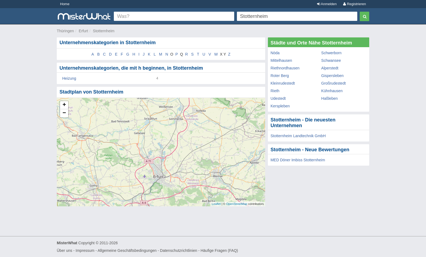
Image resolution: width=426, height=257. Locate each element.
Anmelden (327, 4)
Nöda (275, 53)
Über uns (64, 250)
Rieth (275, 91)
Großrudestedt (333, 83)
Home (65, 4)
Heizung (69, 78)
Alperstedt (329, 68)
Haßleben (329, 98)
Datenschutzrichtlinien (178, 250)
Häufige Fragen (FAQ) (219, 250)
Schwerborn (331, 53)
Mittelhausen (281, 60)
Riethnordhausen (285, 68)
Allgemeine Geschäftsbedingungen (127, 250)
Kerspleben (280, 106)
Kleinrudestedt (283, 83)
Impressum (85, 250)
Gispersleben (332, 75)
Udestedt (278, 98)
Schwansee (331, 60)
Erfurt (83, 31)
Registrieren (354, 4)
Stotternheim (103, 31)
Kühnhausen (332, 91)
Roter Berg (280, 75)
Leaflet (216, 203)
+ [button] (64, 105)
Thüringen (65, 31)
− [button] (64, 113)
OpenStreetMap (236, 203)
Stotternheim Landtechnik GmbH (298, 136)
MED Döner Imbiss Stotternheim (298, 160)
